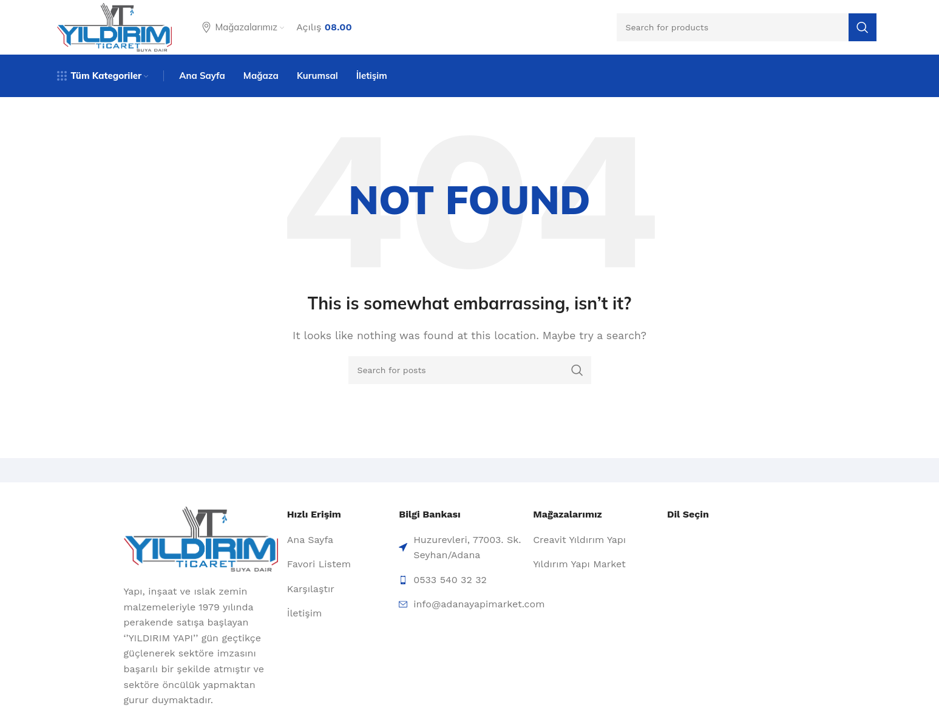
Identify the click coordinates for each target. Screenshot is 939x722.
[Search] (746, 27)
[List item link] (338, 540)
